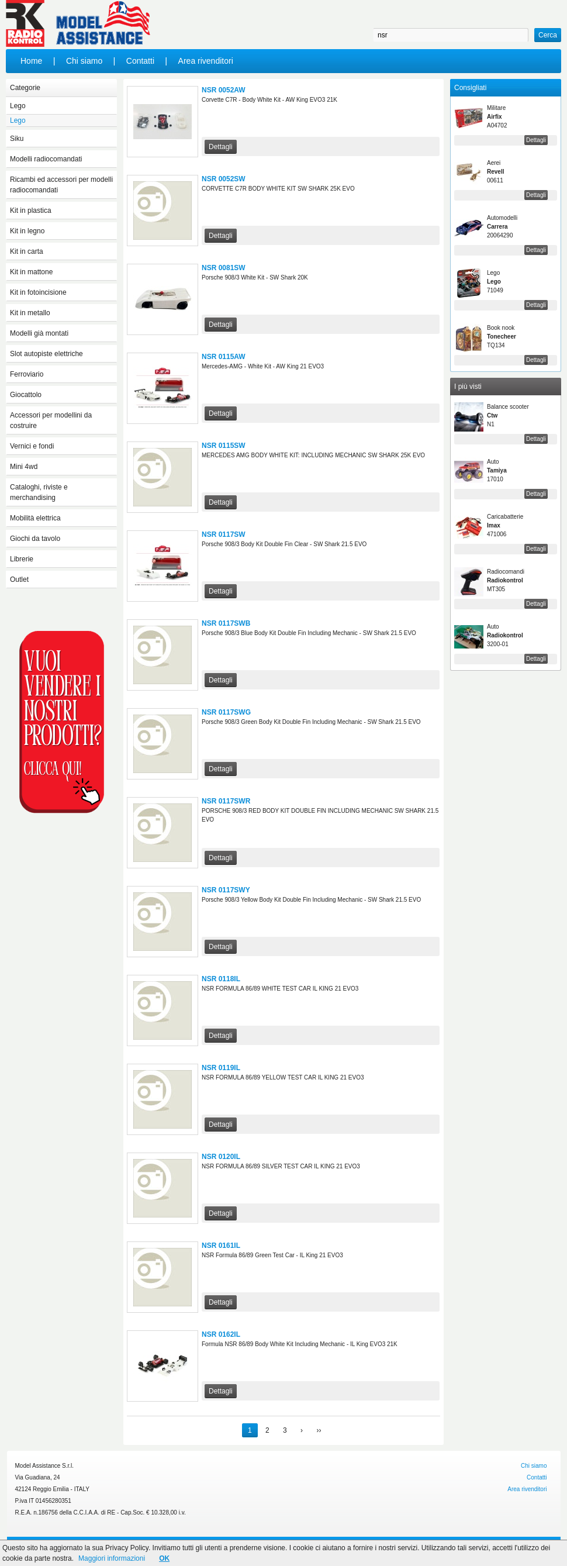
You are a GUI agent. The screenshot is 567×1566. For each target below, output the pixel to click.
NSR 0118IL (221, 979)
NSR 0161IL (221, 1245)
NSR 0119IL (221, 1068)
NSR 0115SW (224, 445)
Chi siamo (84, 60)
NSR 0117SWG (226, 712)
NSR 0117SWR (226, 801)
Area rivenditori (205, 60)
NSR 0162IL (221, 1334)
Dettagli (221, 147)
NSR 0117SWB (226, 623)
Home (31, 60)
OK (164, 1558)
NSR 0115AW (224, 357)
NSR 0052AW (224, 90)
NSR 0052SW (224, 179)
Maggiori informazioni (111, 1558)
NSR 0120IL (221, 1157)
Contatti (140, 60)
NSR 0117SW (224, 534)
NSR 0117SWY (226, 890)
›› (318, 1430)
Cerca (547, 35)
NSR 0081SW (224, 268)
